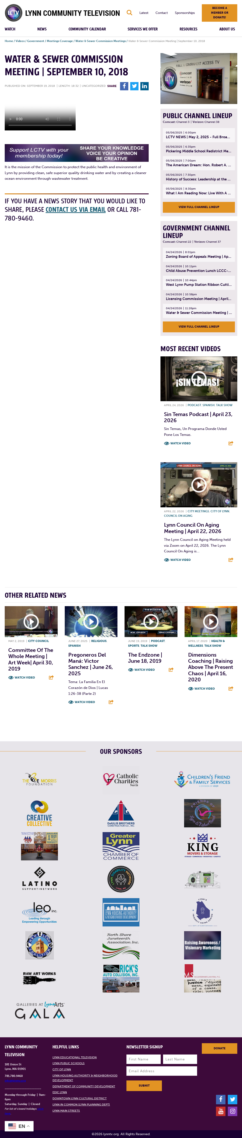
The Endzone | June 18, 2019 (145, 658)
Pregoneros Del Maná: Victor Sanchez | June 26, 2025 (90, 664)
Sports (133, 645)
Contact (162, 13)
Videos (20, 41)
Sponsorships (185, 13)
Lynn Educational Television (74, 1057)
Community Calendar (87, 29)
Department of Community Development (83, 1086)
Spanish (209, 405)
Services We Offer (143, 29)
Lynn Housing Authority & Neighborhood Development (84, 1078)
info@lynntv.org (15, 1080)
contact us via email (76, 209)
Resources (188, 29)
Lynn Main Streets (66, 1110)
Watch (10, 29)
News (42, 29)
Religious (99, 641)
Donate (219, 1048)
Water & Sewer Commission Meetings (100, 41)
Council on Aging (178, 515)
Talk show (224, 405)
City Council (38, 641)
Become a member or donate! (219, 12)
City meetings (198, 511)
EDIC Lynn (59, 1092)
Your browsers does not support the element (40, 112)
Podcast (194, 405)
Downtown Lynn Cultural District (79, 1098)
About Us (227, 29)
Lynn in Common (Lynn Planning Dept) (81, 1104)
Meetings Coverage (60, 41)
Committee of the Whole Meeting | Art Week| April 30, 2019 (30, 659)
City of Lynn (220, 511)
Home (9, 41)
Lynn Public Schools (68, 1063)
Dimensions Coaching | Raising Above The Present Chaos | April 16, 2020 (210, 667)
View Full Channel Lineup (199, 207)
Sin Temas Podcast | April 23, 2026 (198, 417)
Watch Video (180, 443)
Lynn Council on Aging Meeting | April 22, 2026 (192, 528)
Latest (143, 13)
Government (35, 41)
